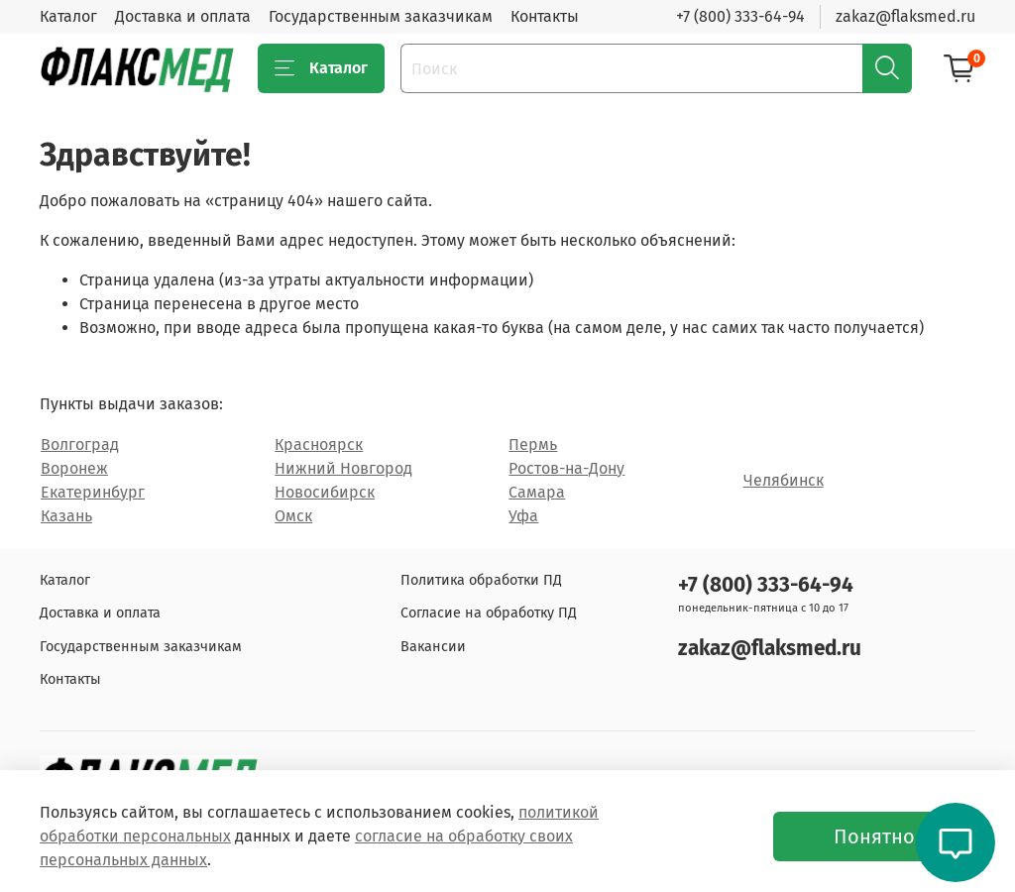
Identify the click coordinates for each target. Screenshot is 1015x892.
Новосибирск (325, 492)
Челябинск (783, 480)
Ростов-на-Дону (566, 468)
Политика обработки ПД (481, 580)
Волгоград (80, 444)
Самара (536, 492)
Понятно (874, 836)
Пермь (532, 444)
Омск (293, 515)
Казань (66, 515)
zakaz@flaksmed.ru (905, 16)
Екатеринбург (93, 492)
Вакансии (433, 646)
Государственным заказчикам (381, 16)
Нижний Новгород (343, 468)
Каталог (68, 16)
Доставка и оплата (183, 16)
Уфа (523, 515)
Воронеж (74, 468)
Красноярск (319, 444)
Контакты (544, 16)
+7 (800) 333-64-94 (740, 16)
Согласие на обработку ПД (488, 613)
